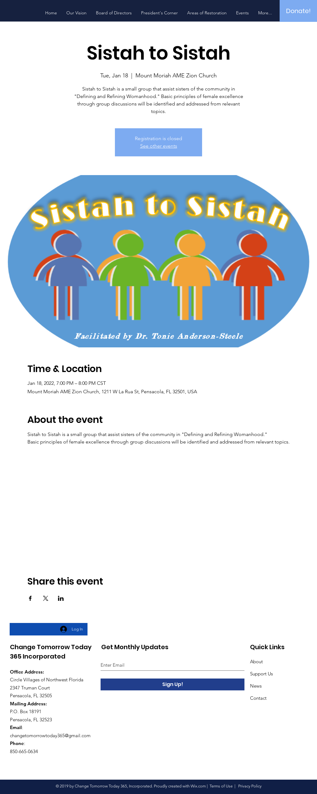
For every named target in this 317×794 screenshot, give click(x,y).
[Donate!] (298, 11)
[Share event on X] (46, 598)
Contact (258, 698)
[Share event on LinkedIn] (61, 598)
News (256, 686)
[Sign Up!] (172, 684)
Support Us (261, 674)
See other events (158, 146)
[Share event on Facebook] (30, 598)
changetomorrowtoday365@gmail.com (50, 735)
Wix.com (198, 786)
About (256, 661)
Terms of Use (221, 786)
